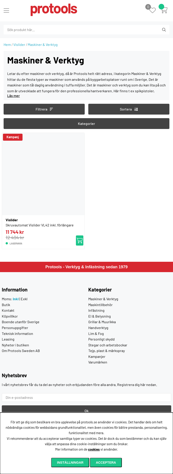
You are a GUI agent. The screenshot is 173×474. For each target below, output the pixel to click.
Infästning (96, 310)
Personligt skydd (101, 339)
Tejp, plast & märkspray (106, 350)
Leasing (8, 339)
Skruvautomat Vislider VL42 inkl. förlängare (40, 225)
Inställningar (70, 462)
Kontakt (8, 310)
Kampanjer (96, 356)
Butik (6, 304)
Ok (86, 411)
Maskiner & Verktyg (43, 44)
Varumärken (97, 362)
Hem (7, 44)
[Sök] (28, 30)
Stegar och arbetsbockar (107, 345)
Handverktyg (98, 327)
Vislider (19, 44)
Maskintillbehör (100, 304)
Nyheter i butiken (15, 345)
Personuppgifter (15, 327)
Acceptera (106, 462)
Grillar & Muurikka (102, 322)
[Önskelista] (154, 10)
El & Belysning (99, 316)
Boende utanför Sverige (20, 322)
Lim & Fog (96, 333)
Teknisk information (17, 333)
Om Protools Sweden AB (21, 350)
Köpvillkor (10, 316)
